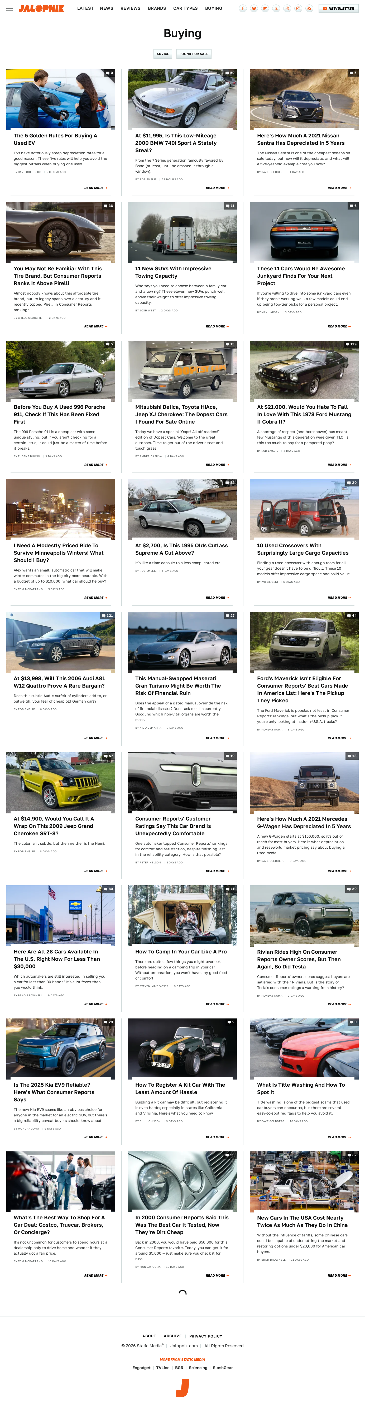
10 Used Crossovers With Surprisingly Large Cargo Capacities (303, 549)
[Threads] (287, 8)
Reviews (131, 8)
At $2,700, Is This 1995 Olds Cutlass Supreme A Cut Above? (181, 549)
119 (353, 344)
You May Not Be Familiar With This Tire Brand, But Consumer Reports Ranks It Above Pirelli (58, 275)
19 (232, 756)
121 (110, 616)
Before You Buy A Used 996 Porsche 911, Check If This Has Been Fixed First (59, 414)
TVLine (163, 1367)
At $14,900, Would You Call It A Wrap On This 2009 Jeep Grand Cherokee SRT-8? (54, 826)
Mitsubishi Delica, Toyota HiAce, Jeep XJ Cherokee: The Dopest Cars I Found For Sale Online (181, 414)
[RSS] (309, 8)
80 (111, 889)
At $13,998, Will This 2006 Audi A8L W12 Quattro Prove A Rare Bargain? (59, 682)
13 (232, 344)
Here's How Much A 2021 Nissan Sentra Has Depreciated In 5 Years (301, 139)
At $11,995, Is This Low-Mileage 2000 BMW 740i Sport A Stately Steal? (176, 142)
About (149, 1336)
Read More (94, 188)
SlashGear (223, 1367)
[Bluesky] (254, 8)
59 (232, 73)
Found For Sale (194, 54)
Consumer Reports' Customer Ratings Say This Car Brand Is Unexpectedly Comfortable (173, 826)
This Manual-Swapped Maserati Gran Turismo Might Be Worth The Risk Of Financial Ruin (178, 685)
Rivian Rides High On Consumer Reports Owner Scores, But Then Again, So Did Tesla (299, 959)
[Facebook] (243, 8)
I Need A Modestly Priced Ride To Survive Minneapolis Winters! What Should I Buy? (59, 552)
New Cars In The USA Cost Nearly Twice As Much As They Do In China (302, 1221)
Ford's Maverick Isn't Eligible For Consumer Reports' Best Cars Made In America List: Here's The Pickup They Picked (302, 689)
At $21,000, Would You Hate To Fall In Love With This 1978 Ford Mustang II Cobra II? (304, 414)
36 (111, 206)
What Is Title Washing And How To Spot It (301, 1088)
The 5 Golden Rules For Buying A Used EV (55, 139)
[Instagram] (298, 8)
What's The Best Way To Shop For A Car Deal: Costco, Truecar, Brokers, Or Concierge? (59, 1224)
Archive (173, 1336)
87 (354, 1155)
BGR (179, 1367)
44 (354, 616)
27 (232, 616)
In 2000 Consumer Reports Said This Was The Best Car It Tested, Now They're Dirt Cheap (182, 1224)
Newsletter (338, 8)
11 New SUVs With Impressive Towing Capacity (173, 272)
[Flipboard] (265, 8)
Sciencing (198, 1367)
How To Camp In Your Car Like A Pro (181, 951)
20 (354, 483)
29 (354, 889)
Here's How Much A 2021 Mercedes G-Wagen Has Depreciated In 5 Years (304, 822)
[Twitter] (276, 8)
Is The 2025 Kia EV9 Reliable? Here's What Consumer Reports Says (54, 1092)
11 (233, 206)
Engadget (141, 1367)
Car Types (185, 8)
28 (111, 1022)
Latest (85, 8)
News (106, 8)
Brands (157, 8)
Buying (213, 8)
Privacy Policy (206, 1336)
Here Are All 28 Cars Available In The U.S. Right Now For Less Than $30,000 (57, 958)
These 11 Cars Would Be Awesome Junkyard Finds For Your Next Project (301, 275)
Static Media (149, 1345)
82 (232, 483)
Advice (163, 54)
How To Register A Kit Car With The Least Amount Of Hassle (180, 1088)
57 (111, 756)
